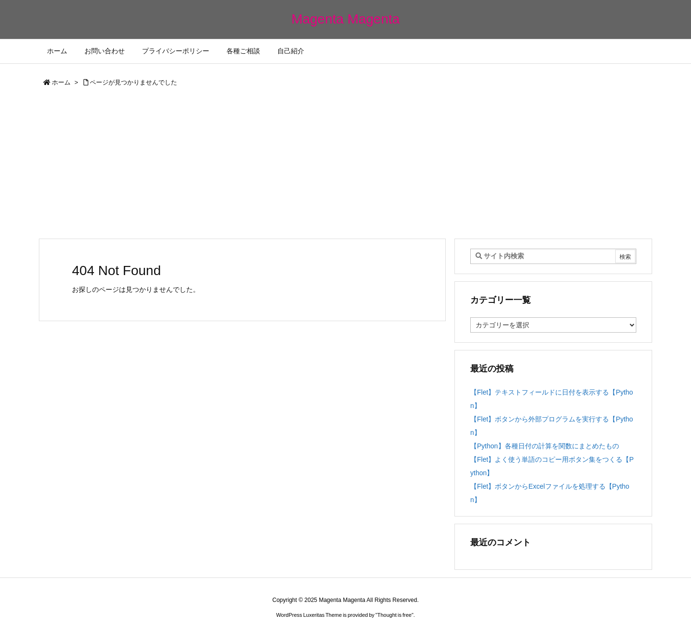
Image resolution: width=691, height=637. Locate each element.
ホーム (61, 82)
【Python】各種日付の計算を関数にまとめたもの (544, 446)
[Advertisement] (345, 166)
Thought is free (394, 615)
